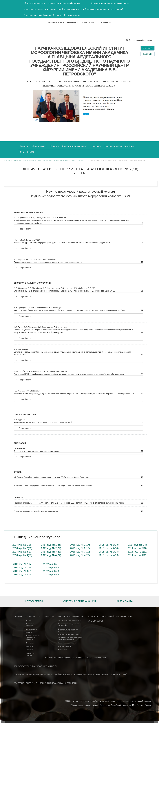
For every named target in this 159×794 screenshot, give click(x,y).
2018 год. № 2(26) (22, 548)
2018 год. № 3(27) (22, 551)
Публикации (30, 643)
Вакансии (29, 632)
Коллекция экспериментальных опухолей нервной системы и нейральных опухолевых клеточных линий (73, 9)
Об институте (39, 146)
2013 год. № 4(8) (22, 574)
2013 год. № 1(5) (22, 564)
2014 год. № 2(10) (137, 548)
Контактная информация (66, 643)
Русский (147, 48)
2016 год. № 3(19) (80, 551)
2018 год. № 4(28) (22, 555)
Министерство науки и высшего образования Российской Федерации (101, 705)
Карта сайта (124, 601)
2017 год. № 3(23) (51, 551)
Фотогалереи (34, 601)
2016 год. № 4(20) (80, 555)
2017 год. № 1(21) (51, 544)
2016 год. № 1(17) (80, 544)
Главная (24, 146)
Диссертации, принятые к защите (69, 634)
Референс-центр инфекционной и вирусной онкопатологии (52, 15)
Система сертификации (79, 601)
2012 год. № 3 (51, 571)
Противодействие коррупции (119, 146)
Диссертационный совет (75, 146)
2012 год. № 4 (51, 574)
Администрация (31, 629)
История (28, 620)
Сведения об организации (30, 624)
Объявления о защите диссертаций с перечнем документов (70, 638)
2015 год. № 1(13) (109, 544)
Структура (29, 646)
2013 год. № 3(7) (22, 571)
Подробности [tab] (23, 229)
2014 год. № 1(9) (137, 544)
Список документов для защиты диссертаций (69, 624)
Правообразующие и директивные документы (33, 637)
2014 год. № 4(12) (137, 555)
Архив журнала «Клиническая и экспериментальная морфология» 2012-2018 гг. (50, 160)
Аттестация (30, 650)
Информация (62, 650)
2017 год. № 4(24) (51, 555)
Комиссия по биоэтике (30, 654)
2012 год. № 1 (51, 564)
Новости (54, 146)
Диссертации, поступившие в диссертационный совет (68, 630)
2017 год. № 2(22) (51, 548)
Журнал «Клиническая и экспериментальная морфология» (52, 3)
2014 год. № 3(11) (137, 551)
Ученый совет (27, 152)
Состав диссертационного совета (69, 620)
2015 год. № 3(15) (109, 551)
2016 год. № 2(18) (80, 548)
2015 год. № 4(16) (109, 555)
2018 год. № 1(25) (22, 544)
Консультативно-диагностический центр (110, 3)
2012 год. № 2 (51, 567)
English (147, 54)
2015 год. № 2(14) (109, 548)
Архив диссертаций (64, 646)
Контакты (96, 146)
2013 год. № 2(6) (22, 567)
